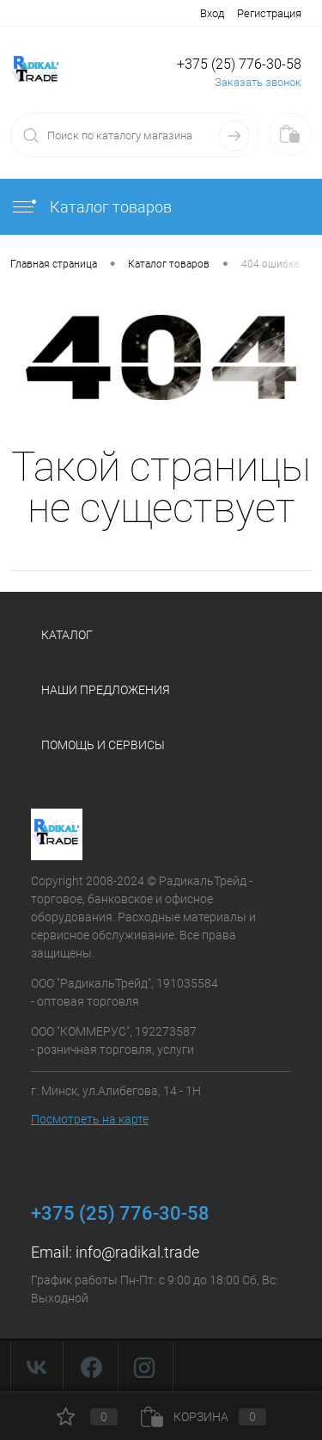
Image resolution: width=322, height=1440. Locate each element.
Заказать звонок (258, 82)
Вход (212, 13)
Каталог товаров (91, 207)
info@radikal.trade (137, 1252)
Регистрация (269, 13)
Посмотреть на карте (90, 1119)
